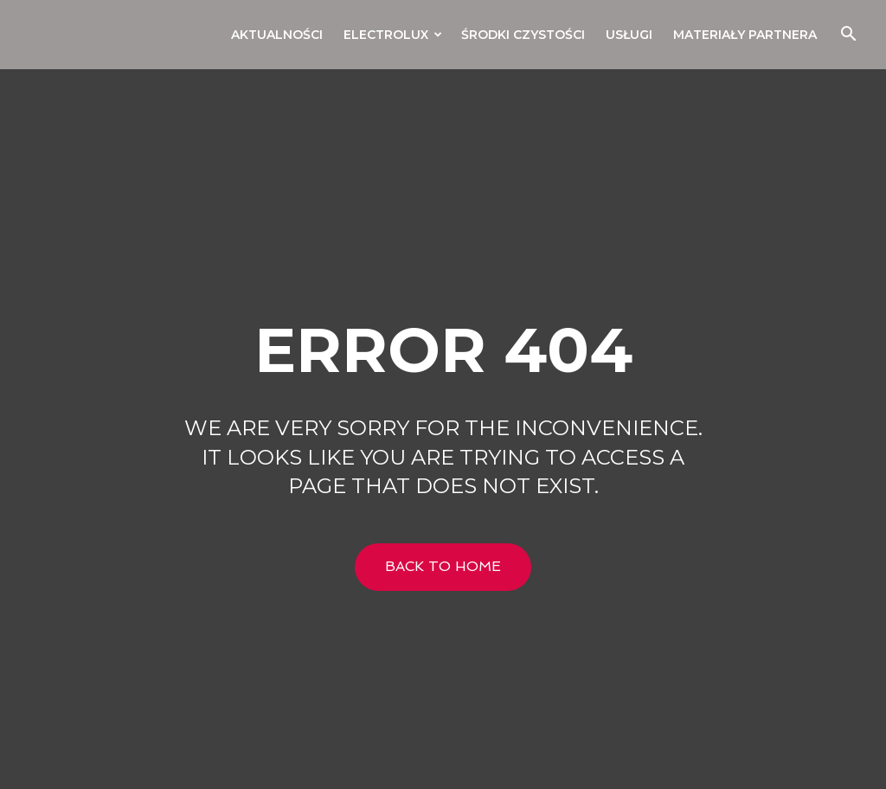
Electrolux (392, 34)
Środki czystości (523, 34)
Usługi (629, 34)
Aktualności (277, 34)
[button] (848, 36)
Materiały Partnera (745, 34)
